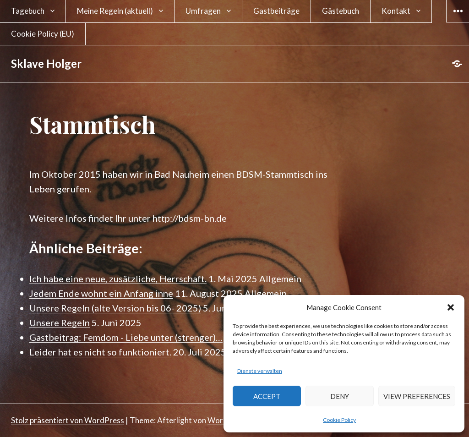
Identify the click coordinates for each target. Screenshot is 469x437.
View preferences (416, 396)
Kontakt (396, 11)
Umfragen (203, 11)
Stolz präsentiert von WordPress (67, 420)
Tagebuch (27, 11)
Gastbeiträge (276, 11)
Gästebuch (340, 11)
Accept (266, 396)
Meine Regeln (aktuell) (115, 11)
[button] (450, 307)
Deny (339, 396)
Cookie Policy (339, 419)
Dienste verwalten (259, 370)
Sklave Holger (46, 63)
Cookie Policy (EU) (42, 33)
